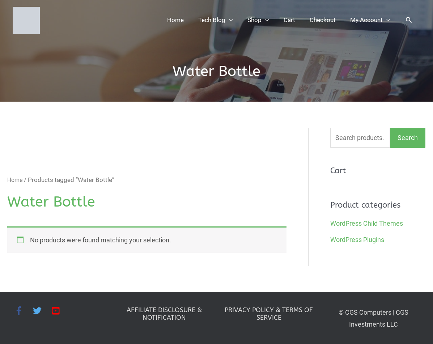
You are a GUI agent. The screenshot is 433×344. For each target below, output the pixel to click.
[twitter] (42, 309)
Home (169, 20)
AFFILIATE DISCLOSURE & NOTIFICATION (164, 313)
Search (408, 137)
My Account (365, 20)
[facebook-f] (23, 309)
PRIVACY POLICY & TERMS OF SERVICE (269, 313)
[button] (409, 20)
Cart (286, 20)
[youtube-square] (57, 309)
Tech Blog (206, 20)
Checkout (320, 20)
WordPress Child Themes (366, 222)
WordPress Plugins (357, 239)
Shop (250, 20)
